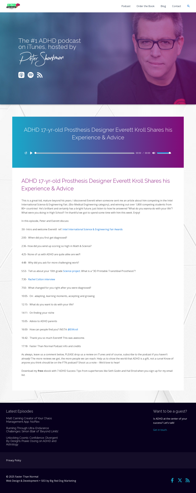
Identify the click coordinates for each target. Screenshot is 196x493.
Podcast (130, 6)
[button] (188, 6)
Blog (165, 6)
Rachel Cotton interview (42, 279)
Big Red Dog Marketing (63, 480)
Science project (71, 271)
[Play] (31, 153)
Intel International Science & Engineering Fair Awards (92, 229)
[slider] (84, 152)
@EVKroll (73, 329)
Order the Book (149, 6)
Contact (177, 6)
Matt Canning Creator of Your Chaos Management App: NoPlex (29, 420)
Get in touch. (160, 429)
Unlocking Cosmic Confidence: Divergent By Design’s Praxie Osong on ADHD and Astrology (32, 441)
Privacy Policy (13, 460)
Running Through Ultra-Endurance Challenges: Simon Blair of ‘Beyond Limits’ (32, 429)
